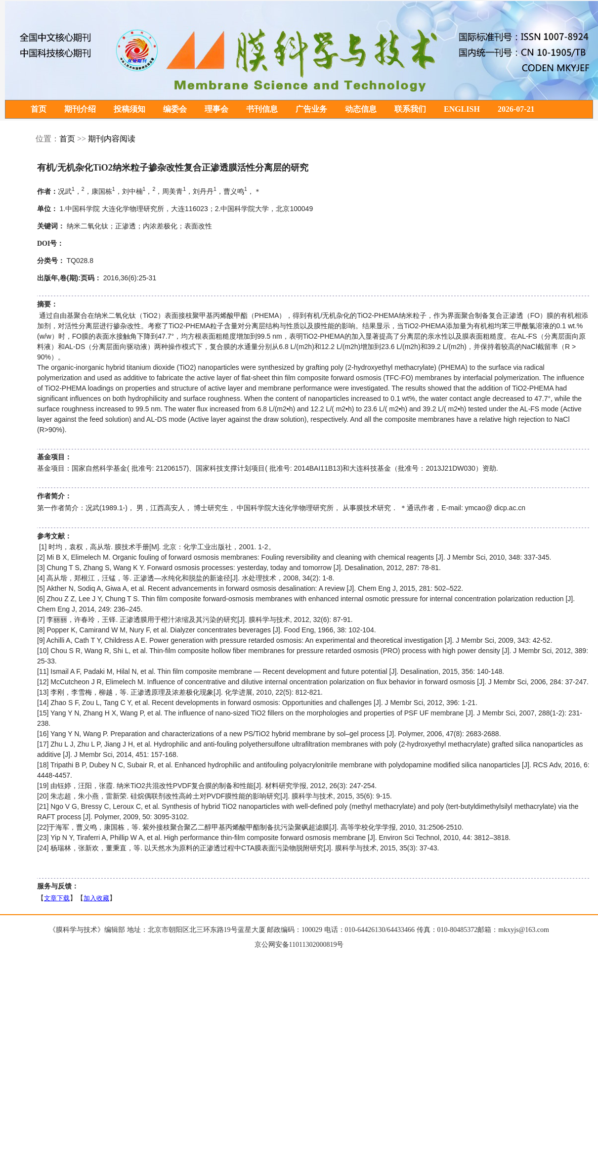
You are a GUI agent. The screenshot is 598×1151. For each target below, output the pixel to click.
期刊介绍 (80, 109)
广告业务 (311, 109)
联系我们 (410, 109)
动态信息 (361, 109)
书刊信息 (262, 109)
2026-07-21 (516, 109)
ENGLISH (462, 109)
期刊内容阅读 (111, 139)
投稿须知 (129, 109)
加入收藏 (96, 898)
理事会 (216, 109)
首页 (38, 109)
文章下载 (57, 898)
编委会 (175, 109)
